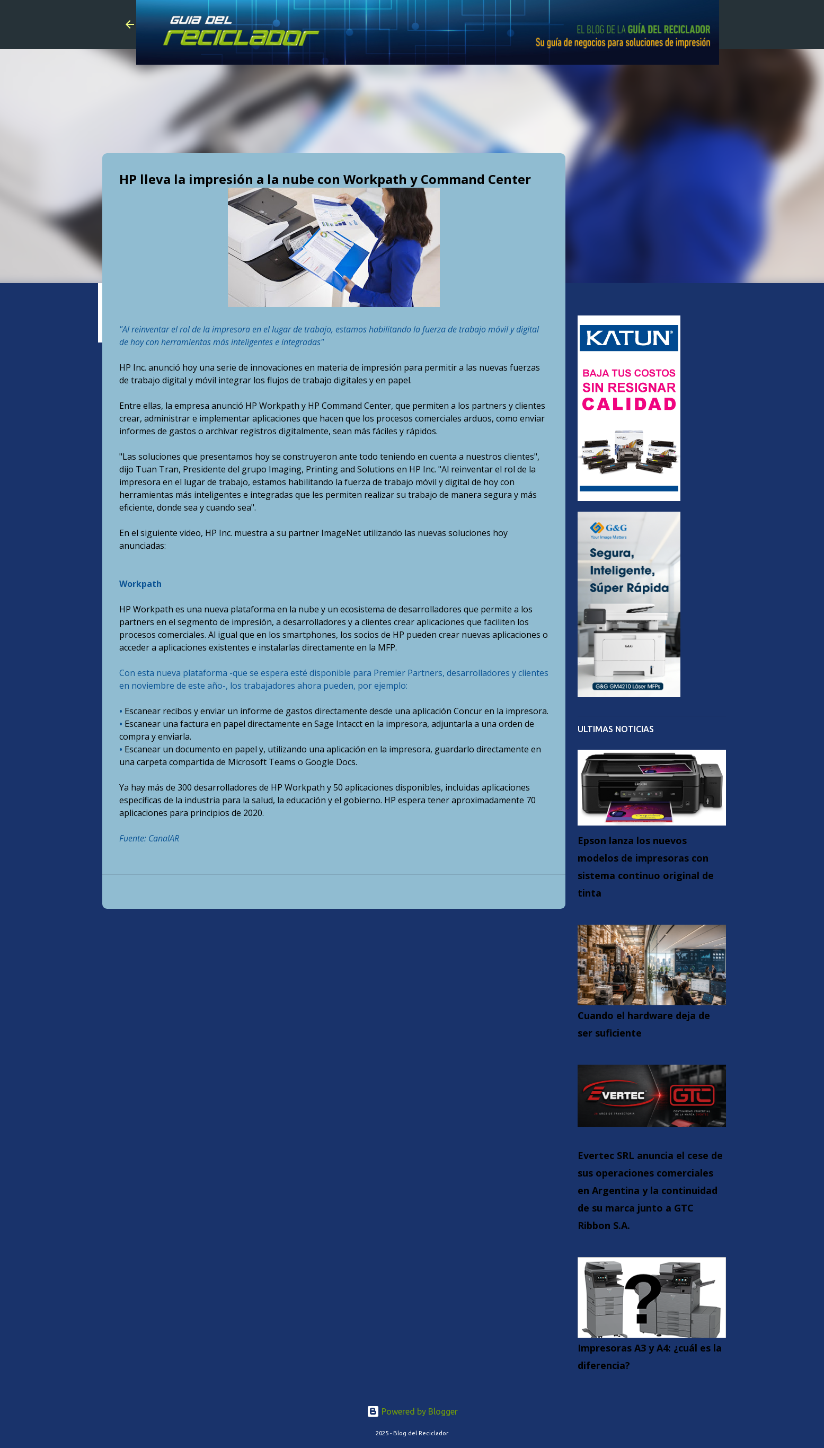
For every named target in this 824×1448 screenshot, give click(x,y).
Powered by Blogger (412, 1411)
